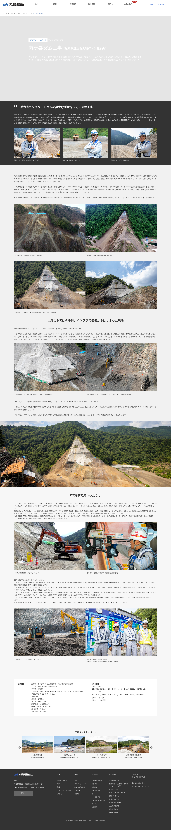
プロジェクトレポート (23, 13)
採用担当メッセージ (115, 802)
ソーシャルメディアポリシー (141, 786)
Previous (19, 747)
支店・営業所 (96, 790)
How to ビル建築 (79, 787)
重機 (58, 787)
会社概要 (94, 784)
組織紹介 (94, 787)
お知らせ (110, 4)
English (151, 4)
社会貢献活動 (96, 797)
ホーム (5, 13)
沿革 (93, 794)
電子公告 (94, 804)
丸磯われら (128, 4)
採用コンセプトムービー (117, 792)
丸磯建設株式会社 (13, 4)
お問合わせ (24, 793)
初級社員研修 (113, 812)
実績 (58, 784)
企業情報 (73, 4)
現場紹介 (60, 794)
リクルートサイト (115, 780)
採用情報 (91, 4)
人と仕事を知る (114, 806)
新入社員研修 (113, 809)
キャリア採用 (113, 789)
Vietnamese (160, 4)
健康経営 (94, 807)
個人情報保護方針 (138, 777)
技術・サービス (62, 780)
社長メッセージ (97, 780)
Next (151, 747)
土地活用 (77, 790)
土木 (36, 4)
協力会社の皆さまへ (138, 783)
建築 (55, 4)
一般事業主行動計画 (98, 800)
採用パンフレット (115, 796)
